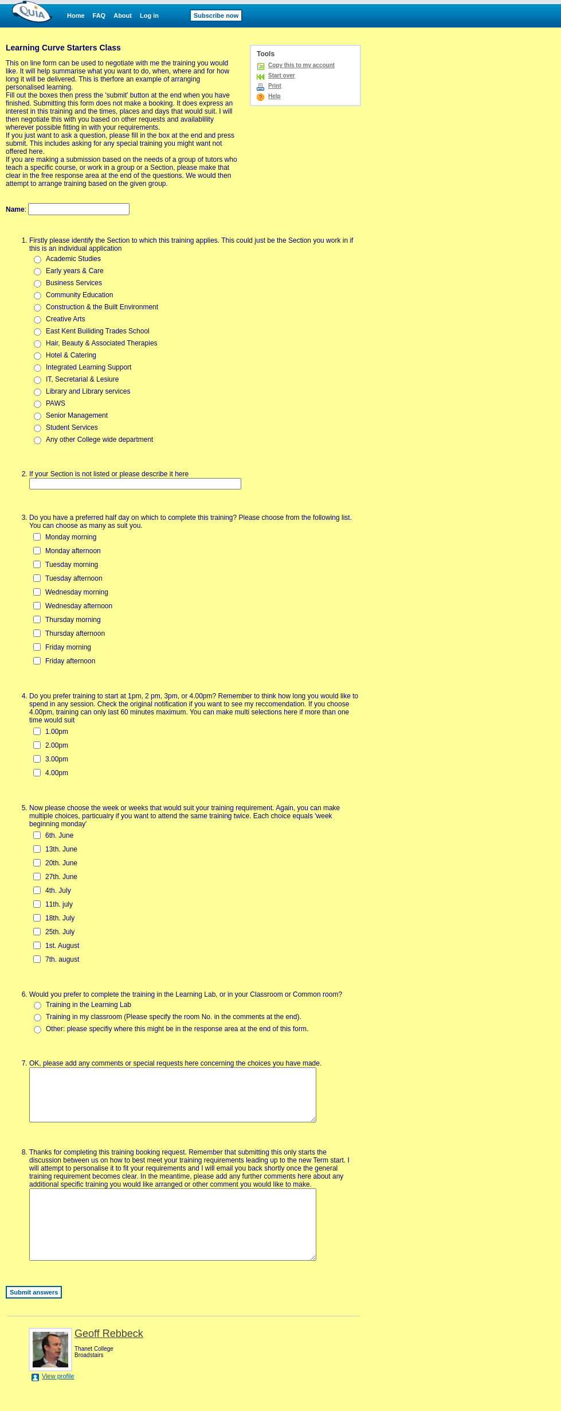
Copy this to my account (301, 65)
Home (76, 15)
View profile (58, 1400)
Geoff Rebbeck (108, 1357)
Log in (149, 15)
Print (274, 86)
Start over (281, 75)
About (122, 15)
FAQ (99, 15)
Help (274, 96)
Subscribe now (216, 15)
